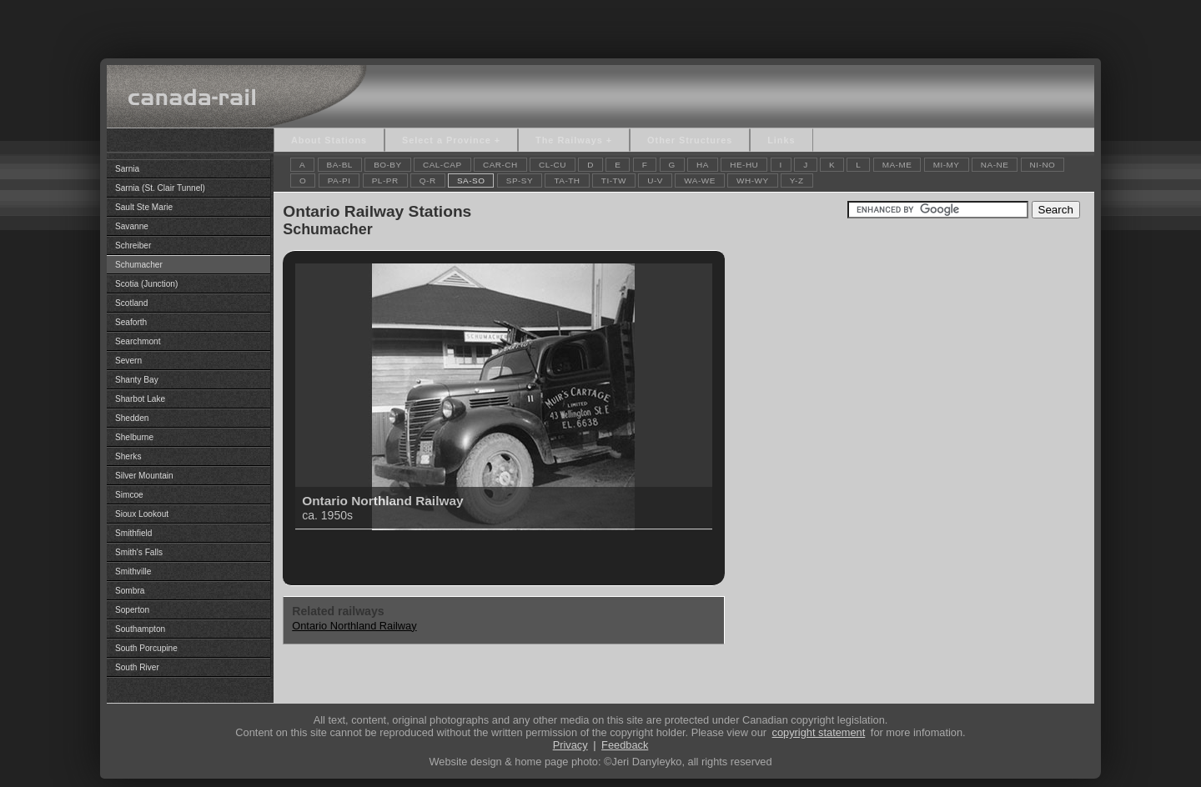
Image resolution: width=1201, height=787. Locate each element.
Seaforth (131, 322)
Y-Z (797, 180)
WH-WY (752, 180)
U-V (655, 180)
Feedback (624, 745)
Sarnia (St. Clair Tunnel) (160, 188)
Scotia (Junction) (146, 283)
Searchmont (138, 341)
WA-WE (700, 180)
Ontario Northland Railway (354, 625)
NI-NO (1043, 164)
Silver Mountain (144, 475)
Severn (128, 360)
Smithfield (133, 533)
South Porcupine (146, 648)
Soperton (132, 609)
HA (702, 164)
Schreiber (133, 245)
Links (781, 140)
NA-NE (995, 164)
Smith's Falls (139, 552)
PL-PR (385, 180)
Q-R (428, 180)
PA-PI (339, 180)
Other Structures (689, 140)
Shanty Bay (136, 379)
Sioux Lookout (141, 514)
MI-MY (946, 164)
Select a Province (446, 140)
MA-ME (897, 164)
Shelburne (134, 437)
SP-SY (519, 180)
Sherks (128, 456)
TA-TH (567, 180)
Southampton (140, 629)
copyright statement (819, 732)
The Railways (569, 140)
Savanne (131, 226)
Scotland (131, 303)
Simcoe (129, 494)
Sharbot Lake (140, 399)
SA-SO (471, 180)
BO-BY (388, 164)
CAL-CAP (442, 164)
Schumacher (139, 264)
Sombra (129, 590)
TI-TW (613, 180)
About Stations (329, 140)
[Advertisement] (600, 25)
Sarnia (127, 168)
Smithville (133, 571)
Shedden (131, 418)
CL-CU (552, 164)
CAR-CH (500, 164)
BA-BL (340, 164)
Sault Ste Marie (144, 207)
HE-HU (744, 164)
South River (137, 667)
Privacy (570, 745)
